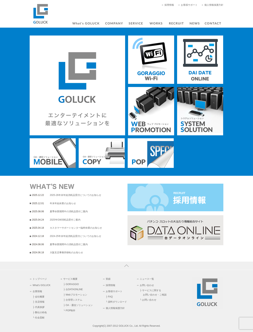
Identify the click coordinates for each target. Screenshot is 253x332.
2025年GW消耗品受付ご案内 (65, 219)
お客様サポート (189, 5)
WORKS (156, 23)
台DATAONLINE (74, 289)
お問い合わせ (147, 285)
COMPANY (114, 23)
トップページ (40, 279)
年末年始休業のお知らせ (63, 203)
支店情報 (39, 301)
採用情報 (169, 5)
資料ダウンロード (117, 301)
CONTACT (213, 23)
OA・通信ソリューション (79, 305)
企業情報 (37, 291)
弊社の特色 (41, 312)
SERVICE (136, 23)
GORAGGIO (72, 284)
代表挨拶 (39, 307)
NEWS (195, 23)
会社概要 (39, 296)
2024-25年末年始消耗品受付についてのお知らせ (75, 236)
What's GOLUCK (86, 23)
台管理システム (74, 299)
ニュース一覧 (147, 279)
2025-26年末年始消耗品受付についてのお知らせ (75, 195)
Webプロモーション (76, 294)
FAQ (110, 296)
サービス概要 (70, 279)
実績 (108, 279)
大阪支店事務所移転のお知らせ (66, 252)
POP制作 (70, 310)
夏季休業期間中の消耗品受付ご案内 (69, 211)
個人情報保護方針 (213, 5)
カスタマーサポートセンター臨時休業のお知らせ (76, 227)
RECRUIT (176, 23)
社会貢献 (39, 317)
